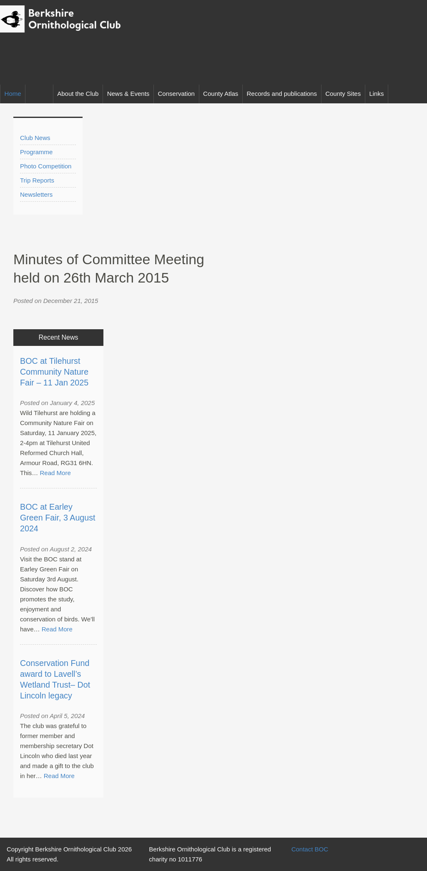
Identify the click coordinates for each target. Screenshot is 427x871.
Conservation (176, 93)
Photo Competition (45, 166)
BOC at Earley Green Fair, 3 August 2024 (57, 517)
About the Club (77, 93)
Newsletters (36, 194)
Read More (55, 472)
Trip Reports (37, 180)
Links (376, 93)
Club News (35, 137)
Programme (36, 151)
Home (13, 93)
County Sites (343, 93)
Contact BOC (309, 849)
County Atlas (220, 93)
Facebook (417, 94)
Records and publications (282, 93)
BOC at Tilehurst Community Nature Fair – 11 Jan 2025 (54, 371)
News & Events (128, 93)
